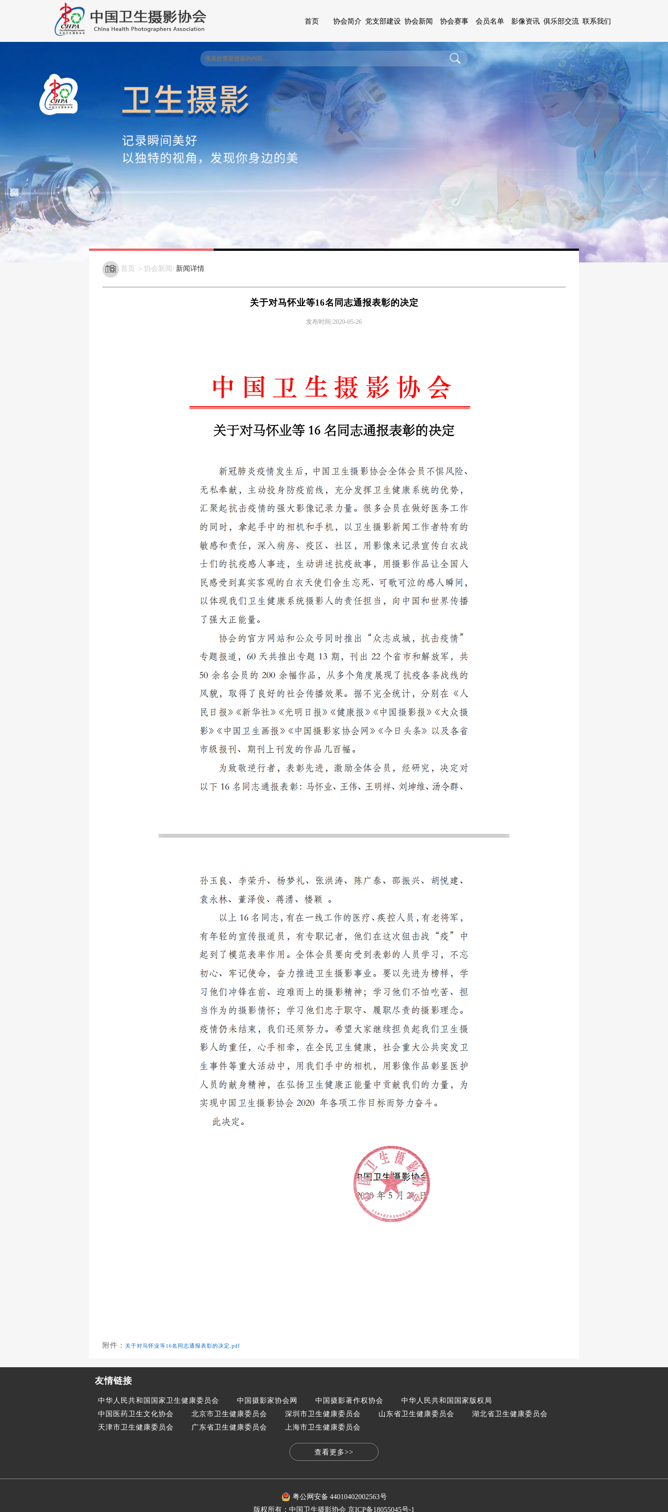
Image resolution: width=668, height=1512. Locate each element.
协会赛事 (454, 21)
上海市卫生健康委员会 (323, 1427)
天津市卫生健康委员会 (136, 1427)
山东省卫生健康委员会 (416, 1414)
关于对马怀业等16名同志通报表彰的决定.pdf (182, 1346)
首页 (312, 21)
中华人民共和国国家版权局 (446, 1400)
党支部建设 (383, 21)
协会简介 (347, 21)
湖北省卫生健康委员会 (510, 1414)
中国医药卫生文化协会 (136, 1414)
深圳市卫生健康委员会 (323, 1414)
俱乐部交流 (561, 21)
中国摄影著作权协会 (349, 1400)
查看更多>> (334, 1452)
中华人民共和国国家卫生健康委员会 (158, 1400)
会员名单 (490, 21)
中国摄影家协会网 (267, 1400)
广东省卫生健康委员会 (229, 1427)
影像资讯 (525, 21)
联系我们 (596, 21)
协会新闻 (418, 21)
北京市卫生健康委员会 (229, 1414)
